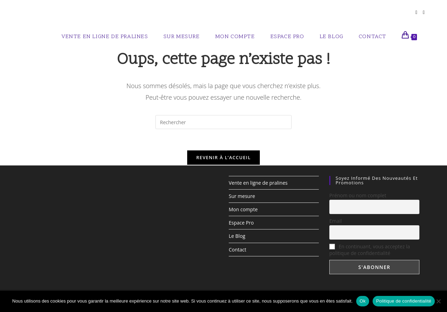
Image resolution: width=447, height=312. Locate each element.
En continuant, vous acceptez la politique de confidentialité (369, 249)
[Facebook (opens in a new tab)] (416, 12)
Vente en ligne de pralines (258, 182)
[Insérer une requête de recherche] (223, 122)
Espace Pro (241, 222)
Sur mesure (242, 195)
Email (335, 220)
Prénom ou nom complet (357, 195)
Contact (237, 249)
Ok (363, 301)
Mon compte (243, 209)
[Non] (438, 301)
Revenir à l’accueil (223, 157)
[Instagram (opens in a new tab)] (423, 12)
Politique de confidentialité (403, 301)
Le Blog (237, 236)
